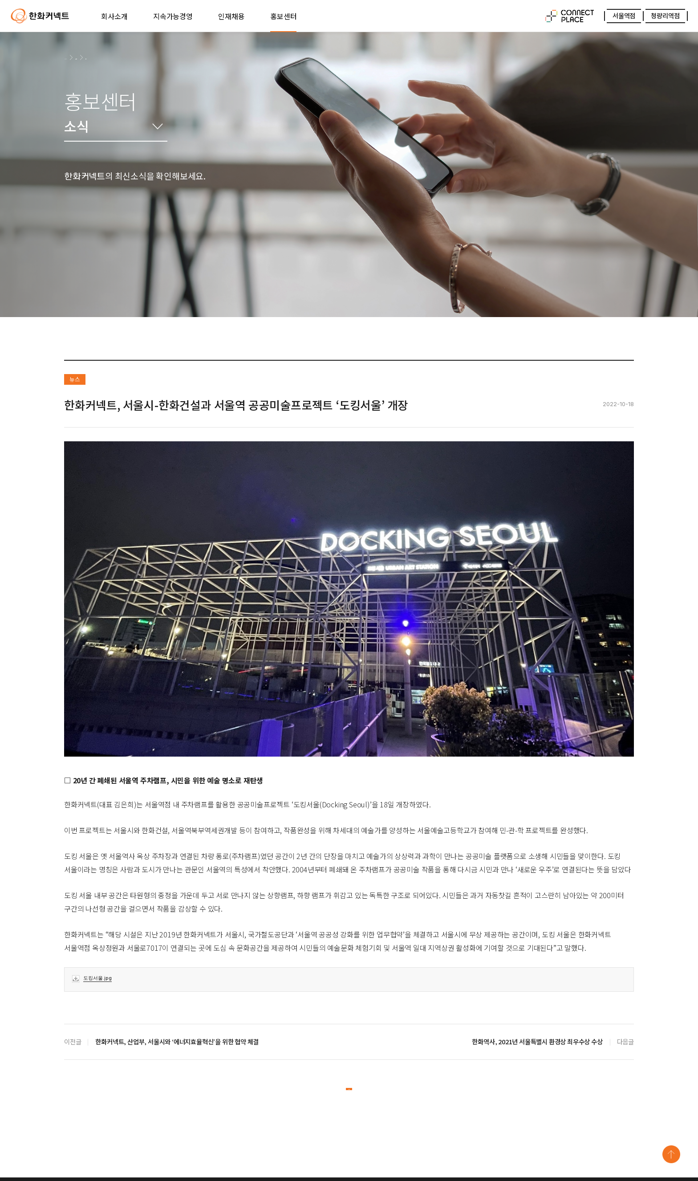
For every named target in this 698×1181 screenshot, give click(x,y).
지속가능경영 (173, 16)
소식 (118, 57)
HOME (71, 57)
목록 (349, 1093)
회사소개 (114, 16)
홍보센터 (283, 16)
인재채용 (231, 16)
